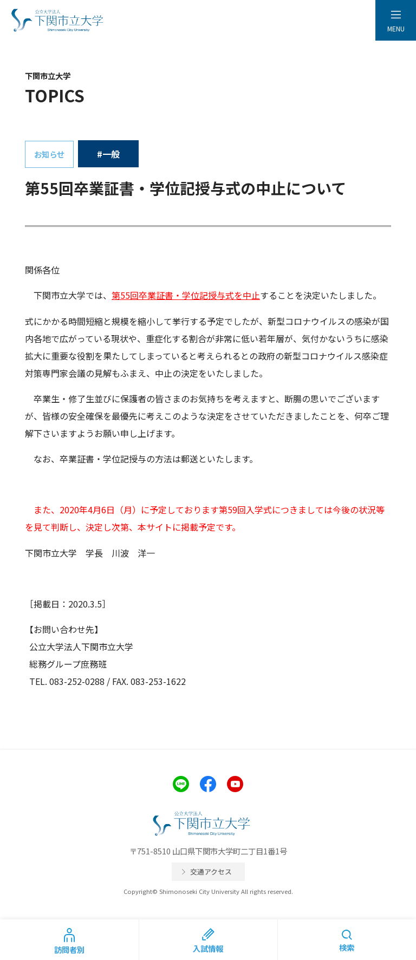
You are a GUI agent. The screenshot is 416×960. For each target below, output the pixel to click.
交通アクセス (211, 871)
